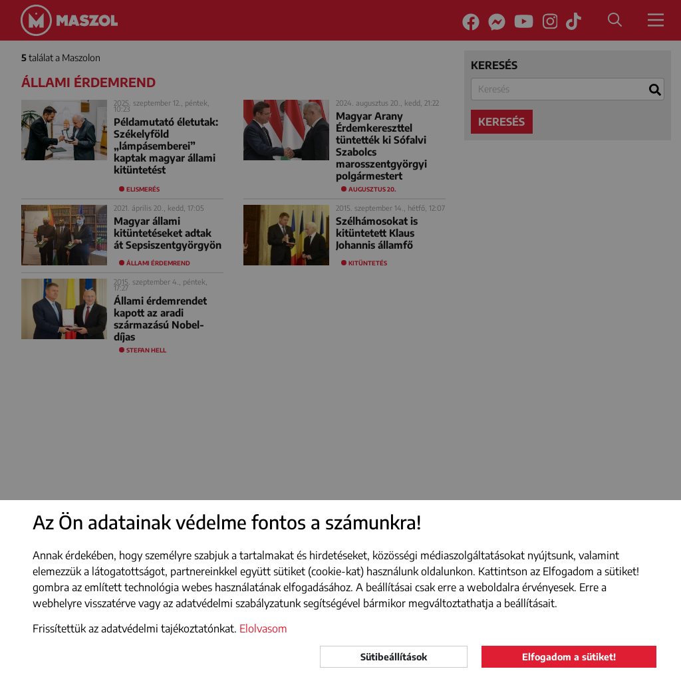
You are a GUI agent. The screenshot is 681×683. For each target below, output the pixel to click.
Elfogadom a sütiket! (569, 656)
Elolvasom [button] (263, 628)
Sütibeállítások (393, 656)
